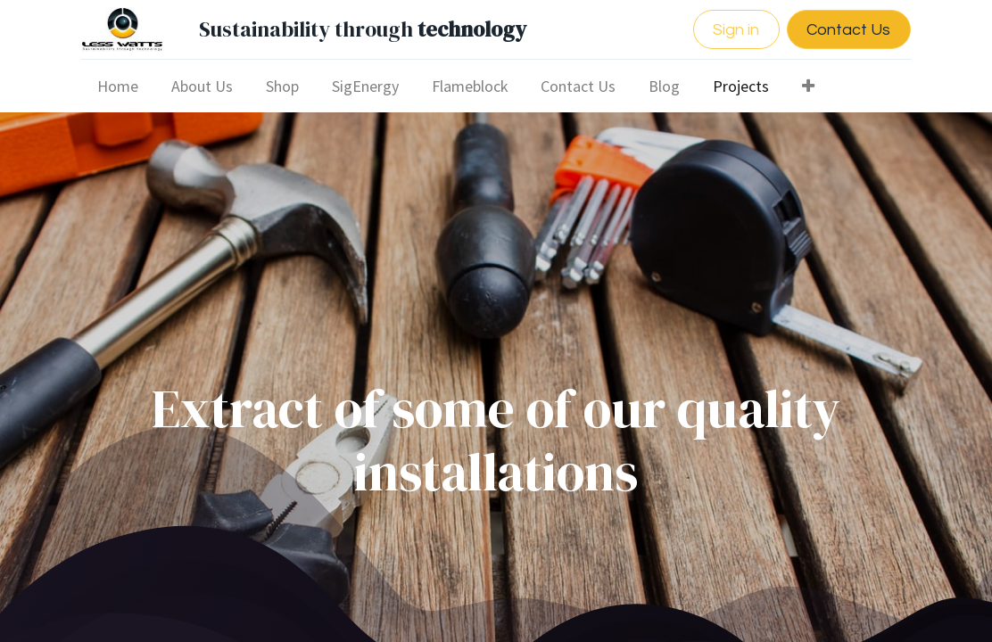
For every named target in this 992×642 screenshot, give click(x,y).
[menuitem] (118, 86)
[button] (808, 86)
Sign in (736, 29)
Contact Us (848, 29)
